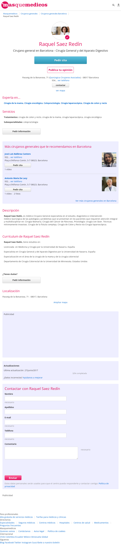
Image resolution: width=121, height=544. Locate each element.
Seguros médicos (27, 522)
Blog (2, 542)
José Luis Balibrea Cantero (18, 153)
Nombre (9, 394)
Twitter (17, 542)
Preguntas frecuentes (10, 525)
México (27, 536)
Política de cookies (56, 531)
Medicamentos (101, 522)
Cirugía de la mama (13, 103)
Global (45, 536)
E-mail (8, 417)
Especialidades (7, 522)
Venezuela (36, 536)
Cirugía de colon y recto (95, 103)
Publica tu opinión (60, 70)
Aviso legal (39, 531)
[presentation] (27, 467)
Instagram (27, 542)
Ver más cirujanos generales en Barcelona (95, 200)
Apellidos (9, 407)
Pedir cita (60, 60)
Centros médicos (47, 522)
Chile (2, 536)
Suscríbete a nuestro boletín (46, 542)
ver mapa (60, 90)
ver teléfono (63, 80)
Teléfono (9, 430)
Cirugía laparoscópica (71, 103)
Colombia (10, 536)
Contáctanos (24, 531)
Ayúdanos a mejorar (33, 377)
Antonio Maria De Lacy (16, 178)
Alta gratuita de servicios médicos (16, 517)
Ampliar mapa (60, 302)
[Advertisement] (60, 336)
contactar (60, 85)
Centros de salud (82, 522)
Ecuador (19, 536)
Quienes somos (7, 531)
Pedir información (21, 131)
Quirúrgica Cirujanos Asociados (65, 77)
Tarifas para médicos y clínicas (51, 517)
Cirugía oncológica (33, 103)
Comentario (11, 444)
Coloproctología (52, 103)
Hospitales (64, 522)
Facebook (9, 542)
